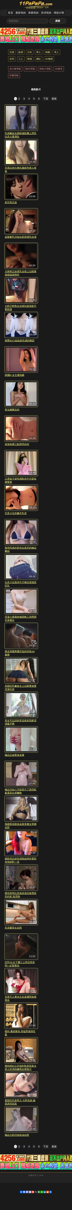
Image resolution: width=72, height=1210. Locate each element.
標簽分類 (59, 12)
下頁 (45, 98)
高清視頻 (46, 12)
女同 (12, 59)
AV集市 (58, 69)
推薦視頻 (33, 12)
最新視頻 (20, 12)
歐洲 (20, 52)
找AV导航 (30, 69)
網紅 (38, 59)
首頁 (10, 12)
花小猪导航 (15, 69)
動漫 (29, 59)
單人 (56, 52)
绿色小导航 (45, 69)
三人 (20, 59)
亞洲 (12, 52)
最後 (54, 98)
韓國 (47, 52)
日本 (29, 52)
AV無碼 (49, 59)
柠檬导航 (14, 75)
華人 (38, 52)
